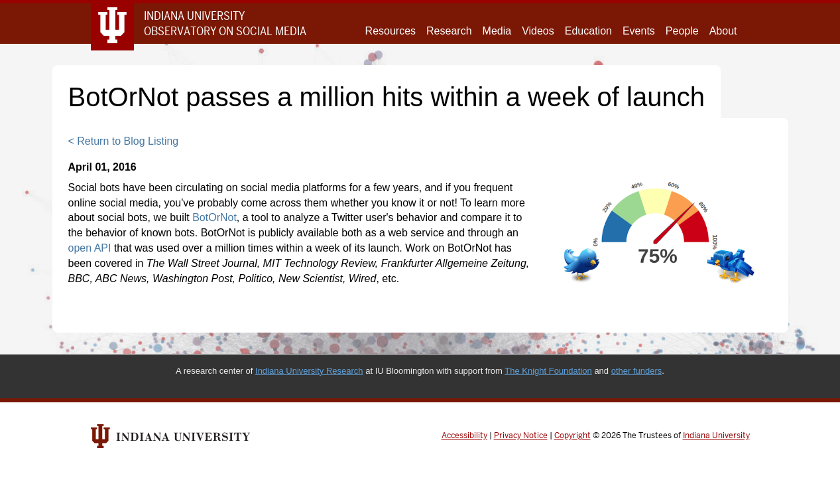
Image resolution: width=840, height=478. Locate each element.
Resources (390, 31)
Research (448, 31)
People (682, 31)
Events (639, 31)
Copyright (572, 435)
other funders (636, 371)
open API (89, 248)
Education (588, 31)
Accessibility (464, 435)
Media (497, 31)
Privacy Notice (521, 435)
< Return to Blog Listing (123, 141)
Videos (538, 31)
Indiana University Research (309, 371)
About (723, 31)
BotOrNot (214, 217)
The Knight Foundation (548, 371)
